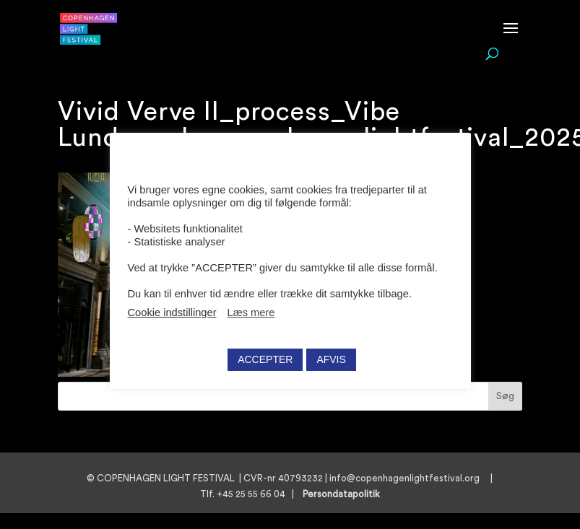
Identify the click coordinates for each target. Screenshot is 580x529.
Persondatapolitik (346, 494)
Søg (505, 396)
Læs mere (251, 312)
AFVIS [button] (330, 359)
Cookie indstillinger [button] (172, 312)
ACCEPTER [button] (265, 359)
